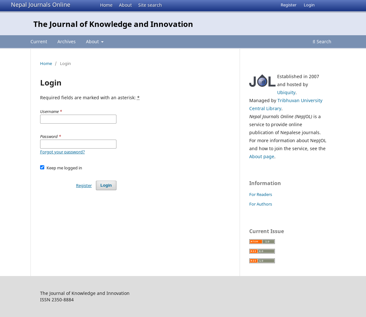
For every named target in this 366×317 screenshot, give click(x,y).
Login (309, 5)
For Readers (260, 194)
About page (261, 156)
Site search (150, 5)
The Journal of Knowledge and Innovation (113, 24)
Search (322, 41)
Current (38, 41)
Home (106, 5)
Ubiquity (286, 92)
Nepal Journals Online (40, 4)
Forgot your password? (62, 152)
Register (288, 5)
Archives (66, 41)
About (125, 5)
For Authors (260, 204)
